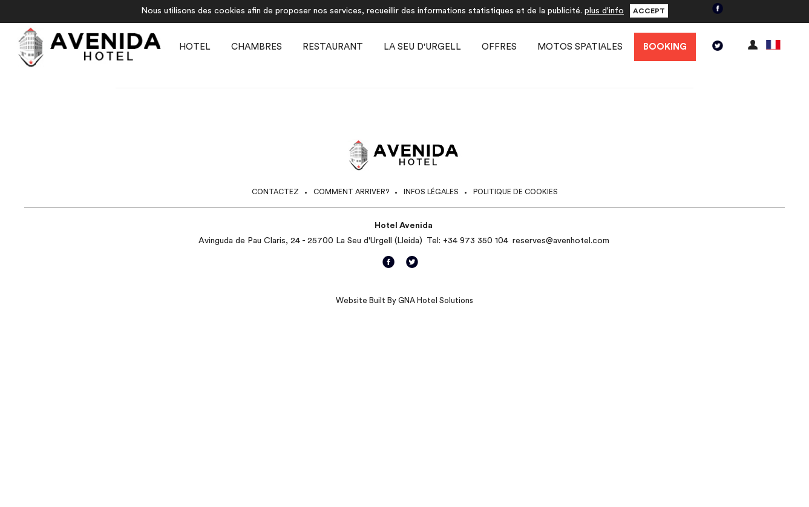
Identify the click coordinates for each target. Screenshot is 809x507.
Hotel (195, 46)
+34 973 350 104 (475, 241)
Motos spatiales (580, 46)
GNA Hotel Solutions (435, 300)
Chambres (256, 46)
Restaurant (333, 46)
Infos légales (431, 191)
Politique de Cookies (515, 191)
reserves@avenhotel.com (561, 241)
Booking (665, 46)
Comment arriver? (351, 191)
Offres (499, 46)
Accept (649, 11)
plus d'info (604, 11)
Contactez (275, 191)
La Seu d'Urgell (422, 46)
